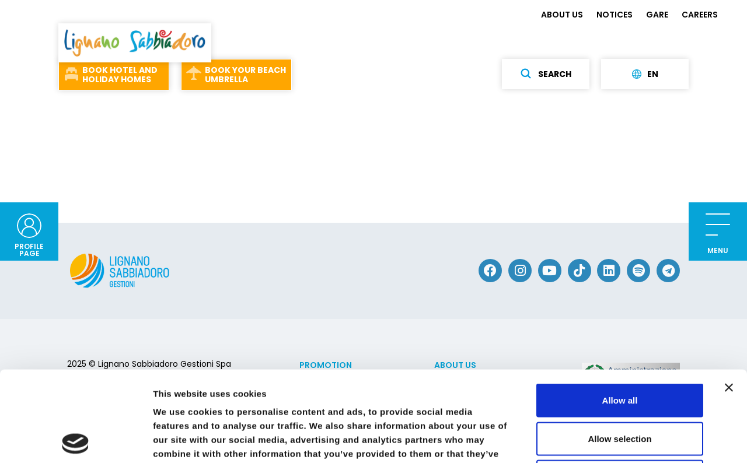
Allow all (620, 310)
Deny (620, 386)
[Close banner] (729, 297)
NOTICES (614, 14)
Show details (612, 440)
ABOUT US (562, 14)
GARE (657, 14)
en (645, 74)
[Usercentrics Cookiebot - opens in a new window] (76, 440)
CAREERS (700, 14)
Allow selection (619, 348)
